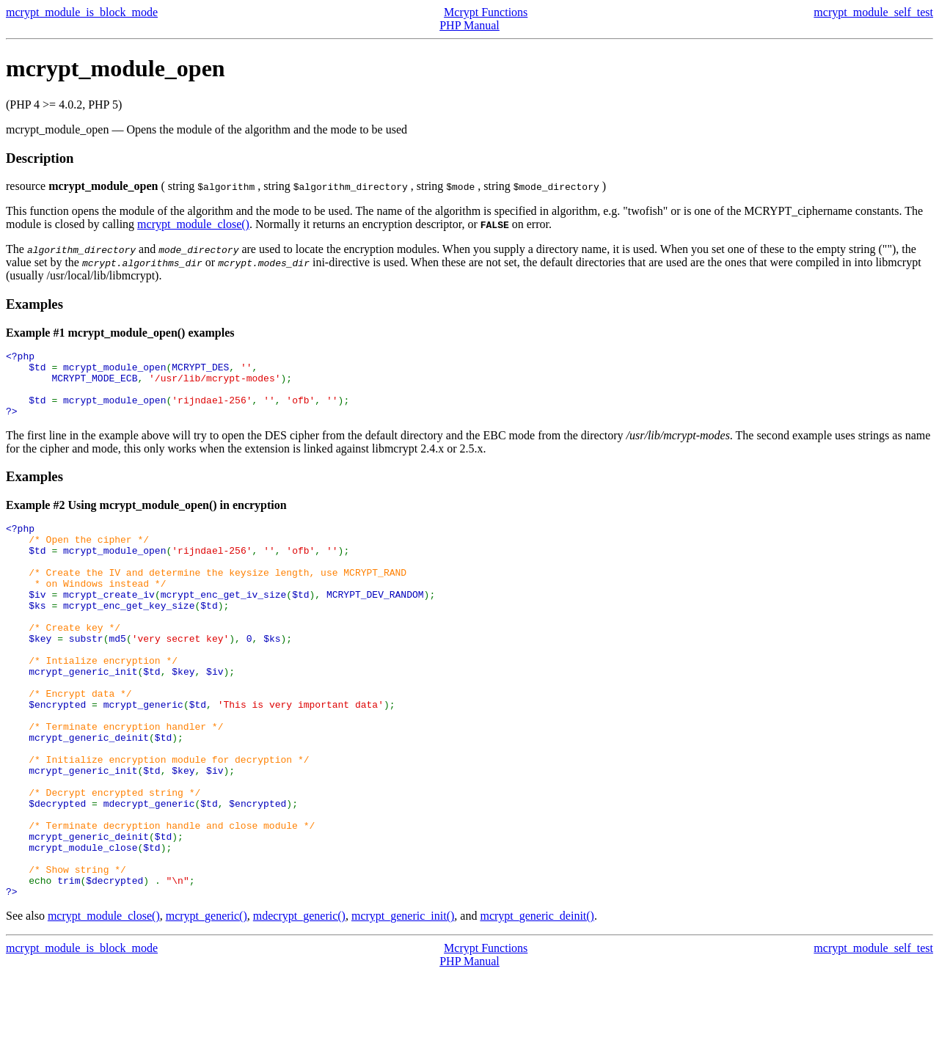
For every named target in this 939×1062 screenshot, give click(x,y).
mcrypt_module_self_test (873, 12)
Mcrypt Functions (485, 12)
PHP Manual (469, 25)
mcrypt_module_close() (193, 224)
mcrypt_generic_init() (402, 1003)
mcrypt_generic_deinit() (537, 1003)
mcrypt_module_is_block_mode (82, 12)
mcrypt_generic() (206, 1003)
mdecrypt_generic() (299, 1003)
